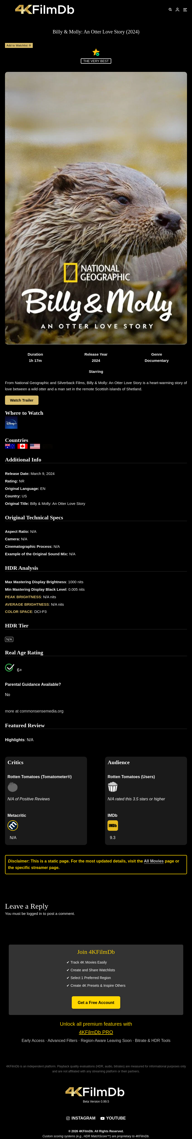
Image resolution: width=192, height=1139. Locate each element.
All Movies (154, 861)
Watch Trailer (22, 400)
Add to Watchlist (18, 45)
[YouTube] (113, 1118)
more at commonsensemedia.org (34, 711)
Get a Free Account (96, 1002)
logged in (34, 913)
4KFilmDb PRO (96, 1032)
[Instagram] (81, 1118)
